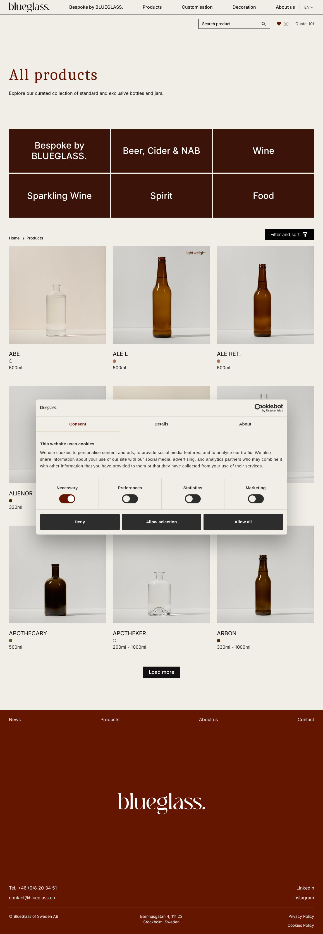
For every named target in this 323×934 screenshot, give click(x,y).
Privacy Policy (301, 916)
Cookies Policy (301, 925)
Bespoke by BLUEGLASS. (96, 7)
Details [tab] (162, 424)
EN (309, 7)
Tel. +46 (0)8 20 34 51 (33, 888)
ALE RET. (229, 353)
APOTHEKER (129, 633)
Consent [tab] (77, 424)
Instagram (303, 897)
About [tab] (245, 424)
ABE (14, 353)
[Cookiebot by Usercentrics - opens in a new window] (258, 408)
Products (152, 7)
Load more (161, 672)
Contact (306, 719)
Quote (304, 24)
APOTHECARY (28, 633)
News (15, 719)
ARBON (226, 633)
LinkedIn (305, 888)
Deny (80, 521)
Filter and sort (289, 234)
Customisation (197, 7)
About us (285, 7)
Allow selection (161, 521)
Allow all (243, 521)
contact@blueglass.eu (32, 897)
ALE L (120, 353)
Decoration (244, 7)
